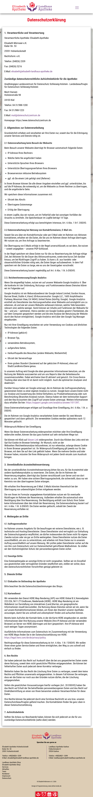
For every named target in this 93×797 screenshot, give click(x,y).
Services (5, 767)
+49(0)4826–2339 (15, 756)
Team (4, 771)
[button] (43, 794)
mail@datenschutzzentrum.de (25, 115)
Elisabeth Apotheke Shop (11, 765)
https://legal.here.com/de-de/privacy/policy (25, 637)
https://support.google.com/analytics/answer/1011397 (52, 402)
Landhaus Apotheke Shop (11, 762)
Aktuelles (5, 769)
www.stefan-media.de (54, 786)
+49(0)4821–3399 (61, 756)
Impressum (6, 776)
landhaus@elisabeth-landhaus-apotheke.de (69, 758)
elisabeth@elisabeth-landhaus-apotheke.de (31, 71)
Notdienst (5, 774)
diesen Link (33, 439)
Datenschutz (6, 778)
